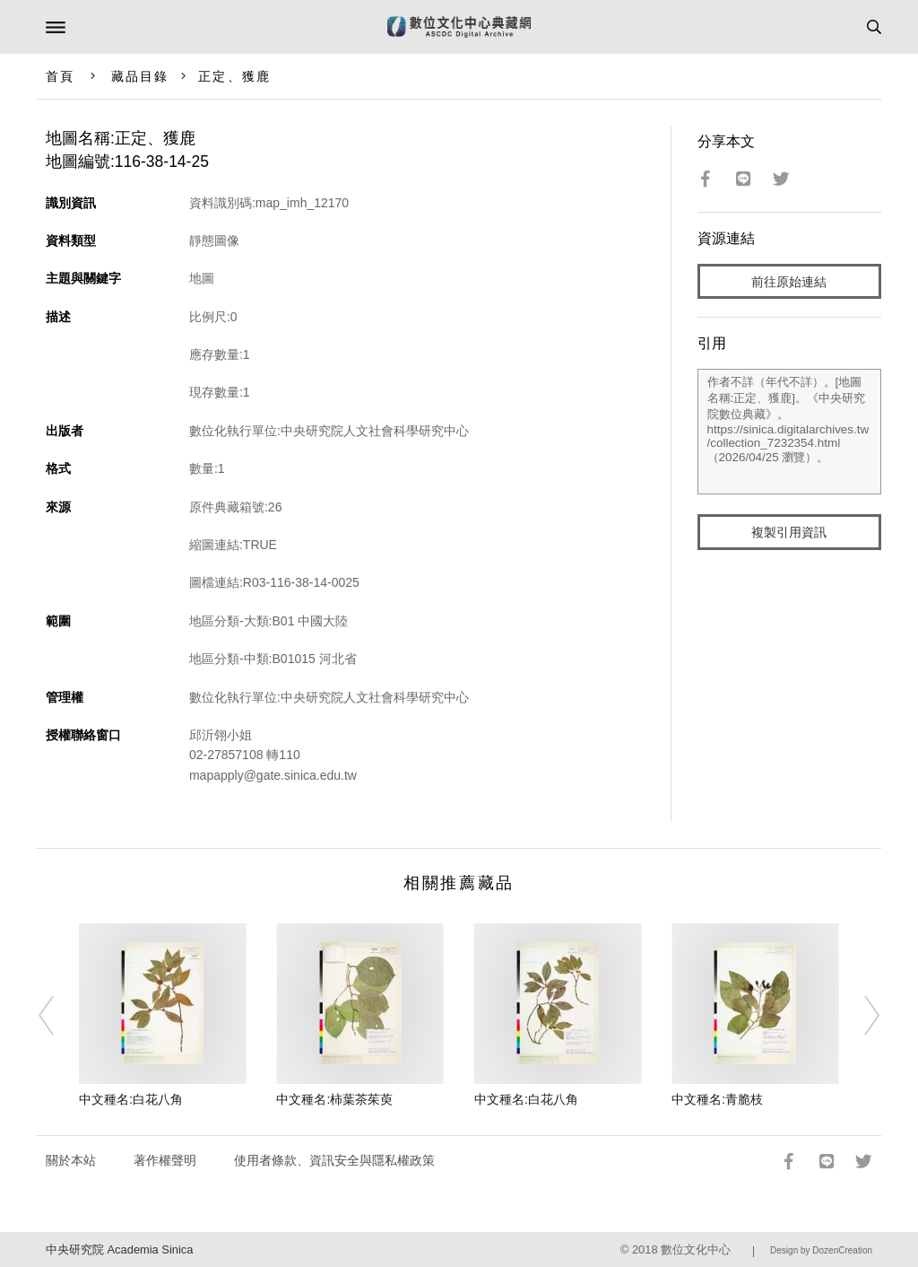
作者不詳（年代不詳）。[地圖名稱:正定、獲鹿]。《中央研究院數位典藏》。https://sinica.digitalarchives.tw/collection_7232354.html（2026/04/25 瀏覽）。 (789, 431)
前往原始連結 (789, 282)
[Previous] (58, 1015)
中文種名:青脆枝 (717, 1099)
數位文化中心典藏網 (459, 27)
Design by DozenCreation (821, 1250)
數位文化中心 (696, 1249)
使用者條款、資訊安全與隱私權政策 (334, 1160)
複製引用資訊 (789, 532)
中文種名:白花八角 (131, 1099)
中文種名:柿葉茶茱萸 (334, 1099)
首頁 (60, 76)
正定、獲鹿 (234, 76)
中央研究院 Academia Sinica (119, 1249)
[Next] (859, 1015)
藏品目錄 (140, 76)
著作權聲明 (165, 1160)
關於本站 (71, 1160)
